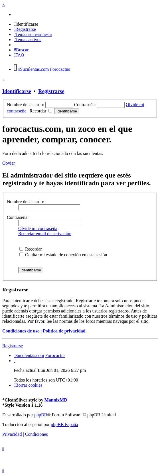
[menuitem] (26, 24)
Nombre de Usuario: (25, 201)
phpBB (40, 414)
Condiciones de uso (21, 330)
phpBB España (64, 424)
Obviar (8, 163)
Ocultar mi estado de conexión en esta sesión (63, 254)
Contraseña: (18, 217)
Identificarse (16, 91)
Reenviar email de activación (44, 233)
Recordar (41, 110)
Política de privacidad (64, 330)
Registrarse (51, 91)
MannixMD (55, 400)
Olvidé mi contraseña (37, 228)
